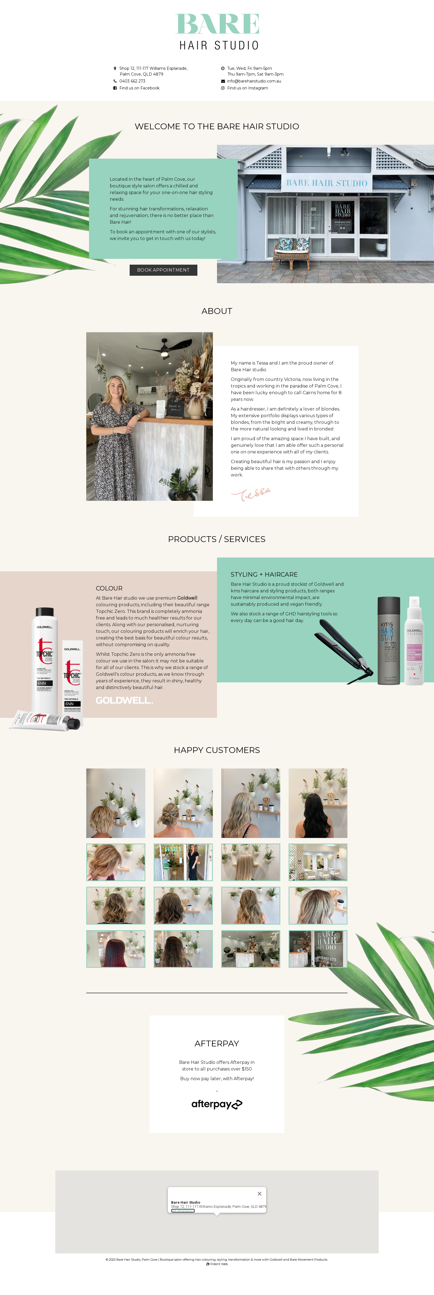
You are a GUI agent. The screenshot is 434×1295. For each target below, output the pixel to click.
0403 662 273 (132, 81)
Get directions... (181, 1197)
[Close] (261, 1179)
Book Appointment (163, 270)
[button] (217, 1207)
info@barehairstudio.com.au (254, 81)
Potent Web (217, 1264)
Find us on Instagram (247, 88)
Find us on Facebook (139, 88)
